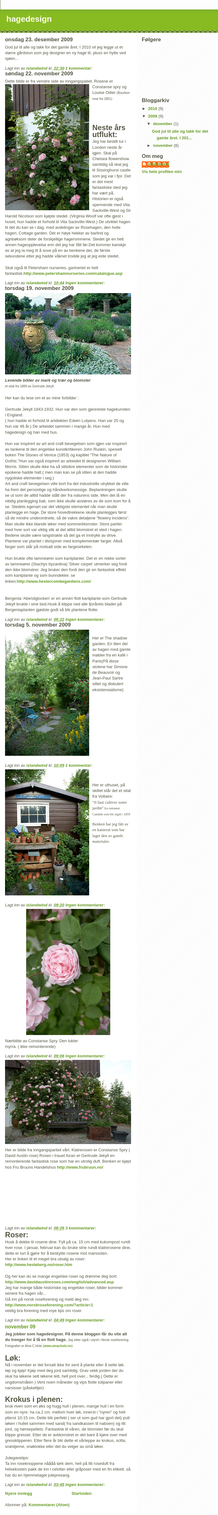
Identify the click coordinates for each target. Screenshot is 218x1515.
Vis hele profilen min (162, 171)
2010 (153, 108)
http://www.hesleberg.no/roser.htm (38, 1264)
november (163, 145)
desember (163, 123)
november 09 (20, 1326)
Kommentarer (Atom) (48, 1504)
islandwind (158, 164)
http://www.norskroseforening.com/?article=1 (49, 1305)
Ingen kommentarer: (86, 282)
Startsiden (82, 1493)
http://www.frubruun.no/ (80, 1167)
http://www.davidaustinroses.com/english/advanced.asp (59, 1282)
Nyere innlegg (18, 1493)
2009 (153, 116)
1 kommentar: (80, 68)
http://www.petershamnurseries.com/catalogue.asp (73, 273)
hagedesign (29, 19)
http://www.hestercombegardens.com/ (54, 581)
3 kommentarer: (81, 1228)
